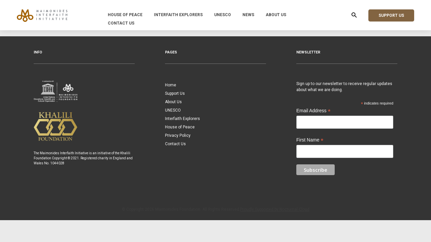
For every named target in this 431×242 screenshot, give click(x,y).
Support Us (391, 15)
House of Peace (125, 14)
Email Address (313, 111)
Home (170, 85)
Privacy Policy (178, 135)
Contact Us (121, 23)
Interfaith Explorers (178, 14)
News (248, 14)
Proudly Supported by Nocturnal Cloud (274, 209)
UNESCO (222, 14)
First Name (310, 140)
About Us (276, 14)
